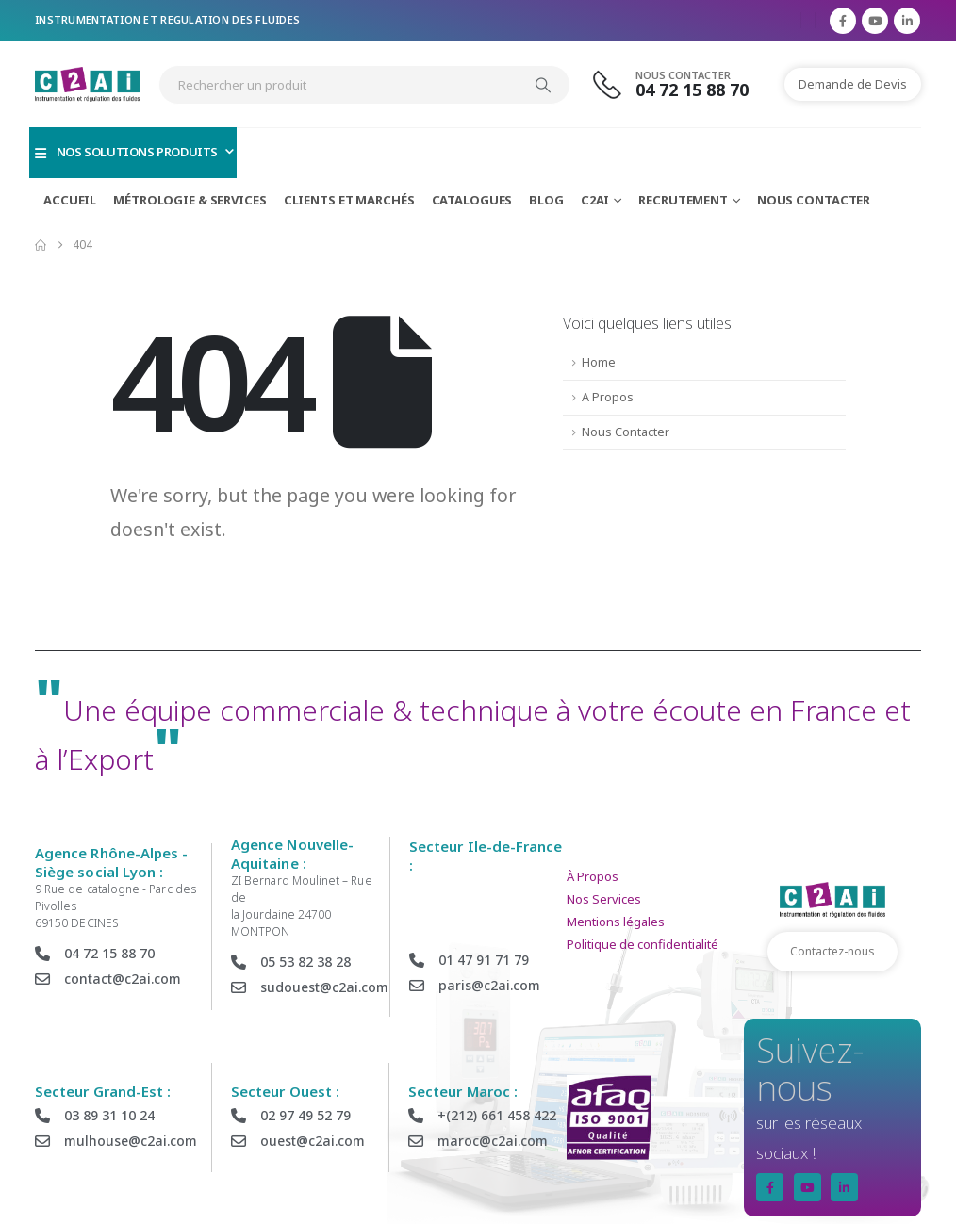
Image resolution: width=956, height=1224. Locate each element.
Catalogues (472, 199)
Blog (546, 199)
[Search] (543, 85)
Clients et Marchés (349, 199)
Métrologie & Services (189, 199)
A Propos (608, 397)
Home (599, 362)
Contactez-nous (832, 951)
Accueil (69, 199)
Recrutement (683, 199)
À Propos (592, 876)
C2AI (595, 199)
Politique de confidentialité (642, 944)
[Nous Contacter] (682, 84)
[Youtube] (875, 21)
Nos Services (604, 898)
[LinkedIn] (907, 21)
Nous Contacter (813, 199)
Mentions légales (616, 921)
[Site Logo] (87, 84)
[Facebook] (843, 21)
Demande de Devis (853, 83)
